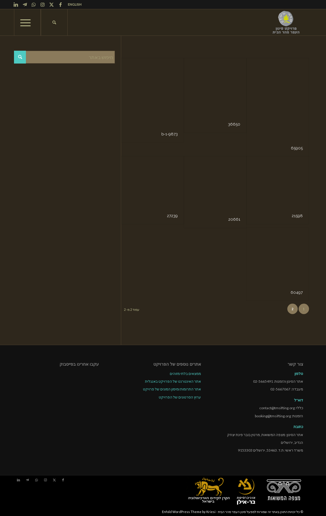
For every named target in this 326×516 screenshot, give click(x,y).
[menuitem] (73, 4)
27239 (172, 216)
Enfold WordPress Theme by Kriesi (189, 512)
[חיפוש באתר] (54, 22)
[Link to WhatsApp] (33, 4)
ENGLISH (75, 4)
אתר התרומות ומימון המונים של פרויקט (172, 389)
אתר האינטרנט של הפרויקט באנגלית (173, 381)
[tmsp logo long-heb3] (286, 22)
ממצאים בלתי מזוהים (185, 373)
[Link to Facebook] (60, 4)
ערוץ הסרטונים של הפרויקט (180, 397)
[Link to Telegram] (24, 4)
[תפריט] (27, 22)
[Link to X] (51, 4)
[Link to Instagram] (42, 4)
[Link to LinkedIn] (15, 4)
